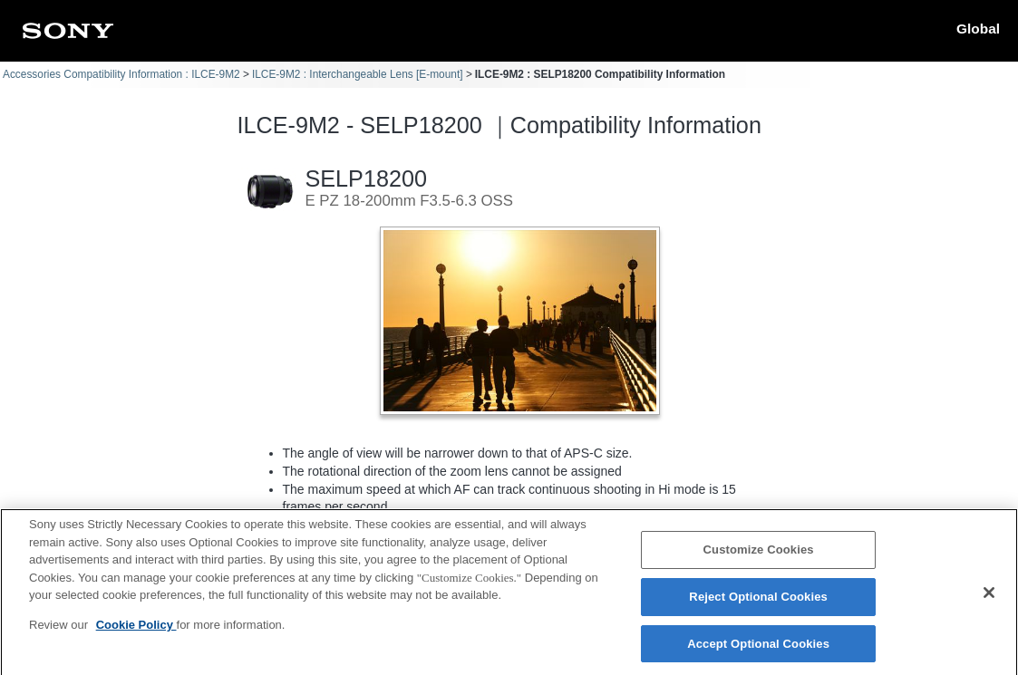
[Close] (989, 602)
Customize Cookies (758, 558)
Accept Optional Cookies (758, 652)
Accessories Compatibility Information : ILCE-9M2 (121, 74)
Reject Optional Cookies (758, 605)
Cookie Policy (136, 633)
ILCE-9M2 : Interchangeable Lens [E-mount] (357, 74)
